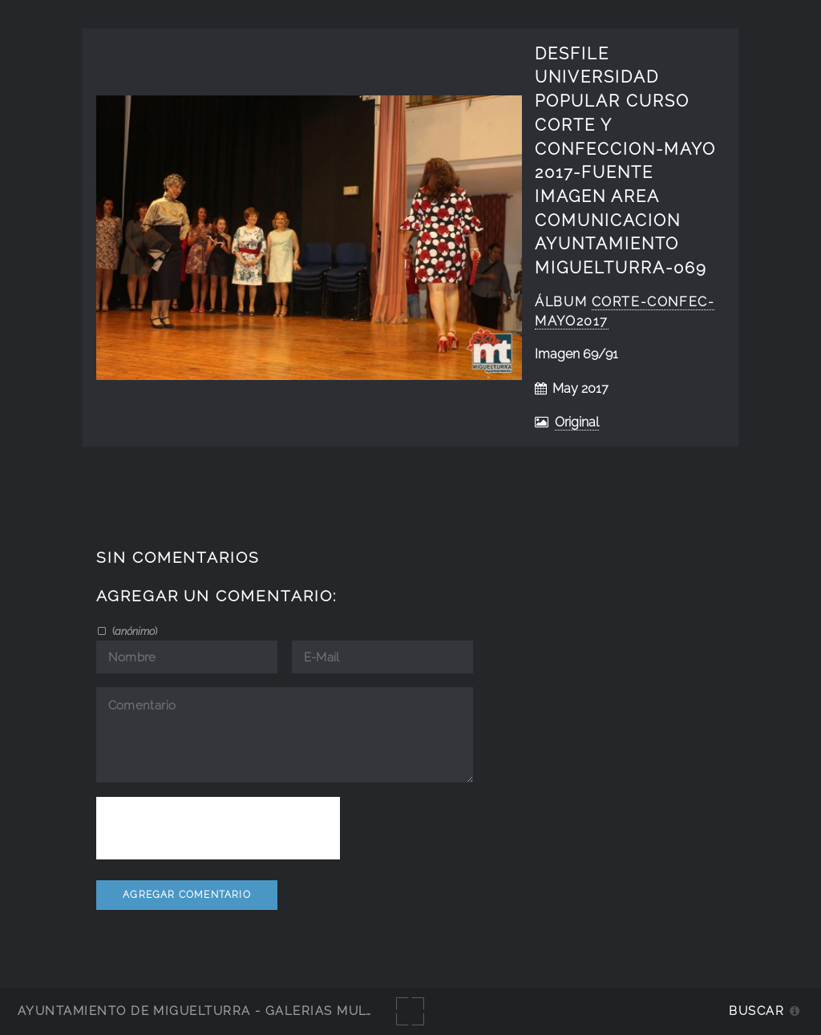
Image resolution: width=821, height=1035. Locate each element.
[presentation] (218, 828)
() (133, 631)
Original (577, 422)
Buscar (756, 1010)
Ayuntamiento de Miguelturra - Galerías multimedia (220, 1010)
